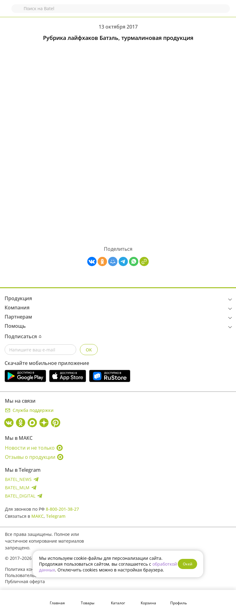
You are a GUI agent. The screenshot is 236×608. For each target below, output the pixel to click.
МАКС (37, 516)
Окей (187, 564)
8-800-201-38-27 (62, 509)
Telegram (55, 516)
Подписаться (23, 336)
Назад (8, 11)
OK (89, 350)
